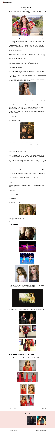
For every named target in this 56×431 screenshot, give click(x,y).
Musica (15, 408)
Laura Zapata (33, 12)
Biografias (11, 408)
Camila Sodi (41, 12)
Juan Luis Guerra (42, 163)
